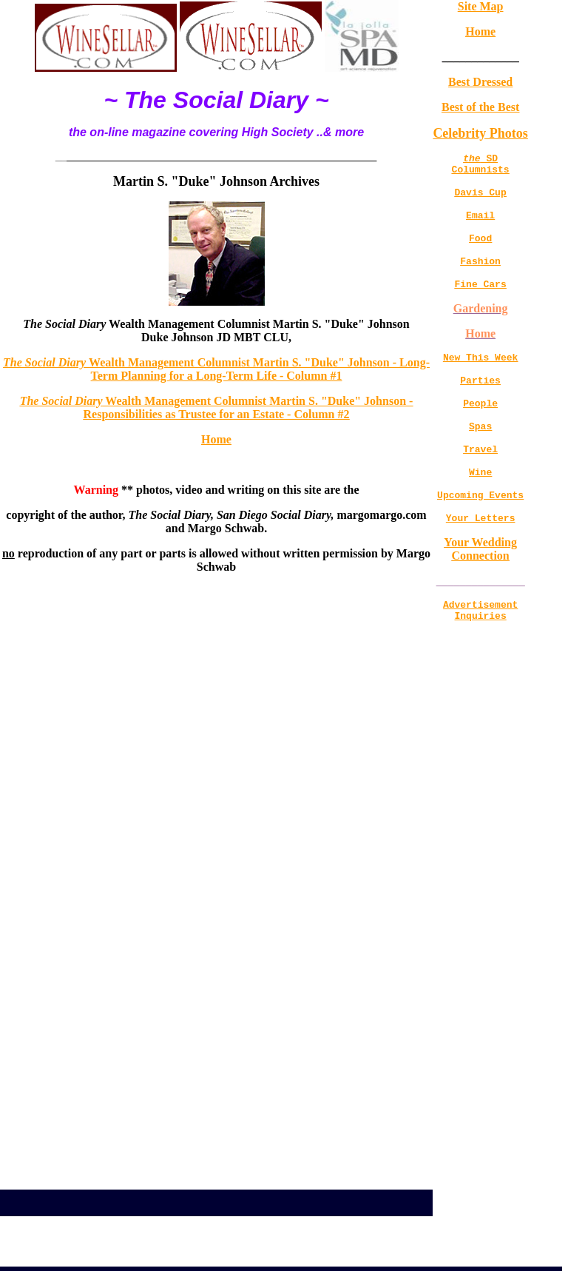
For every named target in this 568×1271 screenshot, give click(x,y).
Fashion (480, 274)
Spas (480, 450)
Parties (480, 399)
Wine (480, 500)
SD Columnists (481, 166)
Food (480, 248)
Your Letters (480, 550)
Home (216, 439)
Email (480, 223)
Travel (480, 475)
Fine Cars (481, 299)
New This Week (480, 374)
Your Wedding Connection (480, 582)
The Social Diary (46, 362)
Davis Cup (481, 198)
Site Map (481, 6)
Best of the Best (480, 107)
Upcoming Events (480, 525)
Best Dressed (480, 82)
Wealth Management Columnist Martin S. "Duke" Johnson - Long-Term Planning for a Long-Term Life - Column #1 (259, 369)
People (480, 425)
